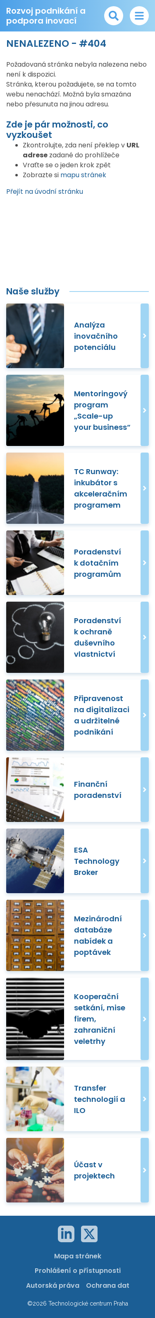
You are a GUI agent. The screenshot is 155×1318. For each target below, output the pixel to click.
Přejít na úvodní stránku (44, 191)
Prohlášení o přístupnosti (78, 1271)
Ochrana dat (107, 1285)
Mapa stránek (77, 1256)
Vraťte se (38, 165)
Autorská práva (52, 1285)
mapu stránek (83, 175)
